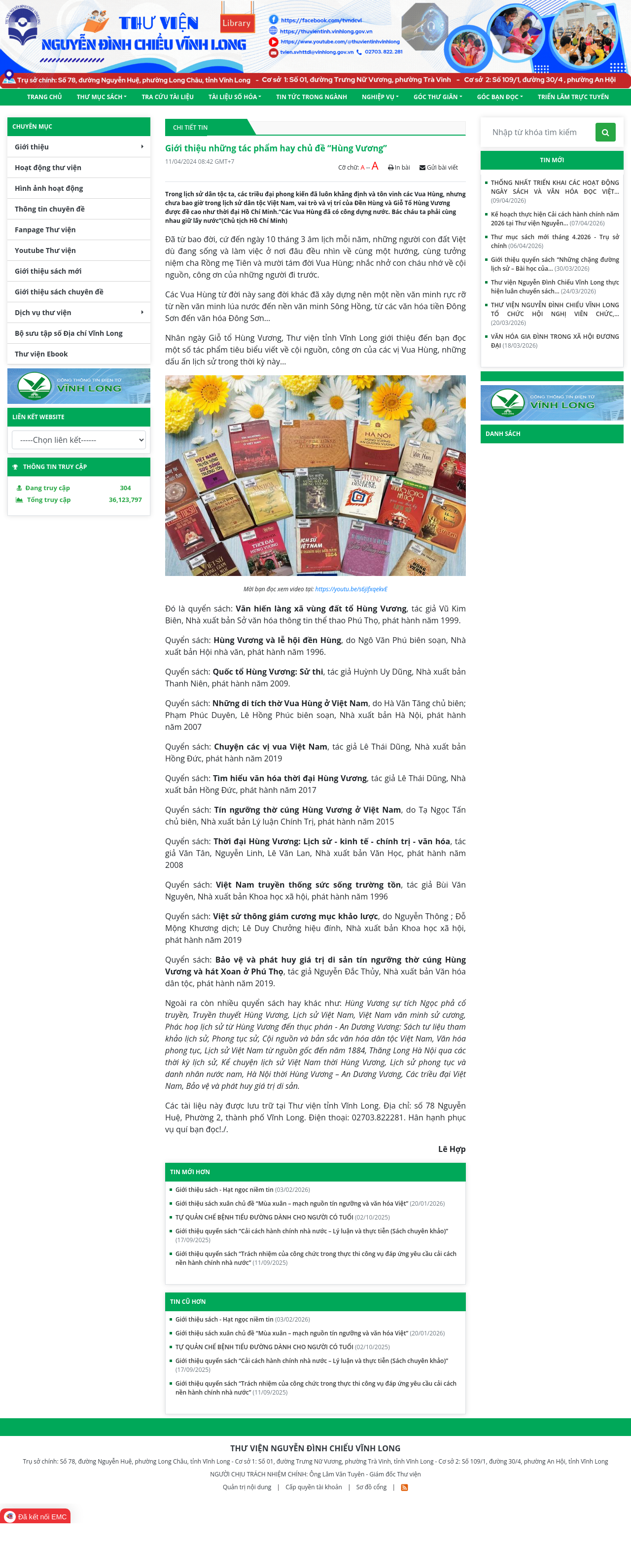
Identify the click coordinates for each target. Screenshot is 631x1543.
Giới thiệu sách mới (48, 271)
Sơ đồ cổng (371, 1487)
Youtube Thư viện (45, 250)
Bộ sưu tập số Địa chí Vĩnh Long (69, 333)
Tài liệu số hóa (233, 97)
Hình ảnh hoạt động (49, 188)
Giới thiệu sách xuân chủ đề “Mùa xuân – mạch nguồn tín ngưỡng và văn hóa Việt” (310, 1203)
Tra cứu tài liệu (167, 97)
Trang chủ (44, 97)
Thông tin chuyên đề (50, 209)
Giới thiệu (32, 146)
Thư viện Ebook (41, 354)
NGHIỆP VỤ (378, 97)
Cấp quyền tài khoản (314, 1487)
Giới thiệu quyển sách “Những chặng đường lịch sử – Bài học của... (555, 264)
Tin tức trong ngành (311, 97)
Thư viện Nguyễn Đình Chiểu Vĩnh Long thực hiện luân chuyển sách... (555, 286)
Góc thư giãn (436, 97)
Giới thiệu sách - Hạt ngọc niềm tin (242, 1189)
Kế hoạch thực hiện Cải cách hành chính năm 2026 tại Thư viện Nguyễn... (555, 218)
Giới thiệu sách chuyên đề (59, 291)
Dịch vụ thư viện (43, 312)
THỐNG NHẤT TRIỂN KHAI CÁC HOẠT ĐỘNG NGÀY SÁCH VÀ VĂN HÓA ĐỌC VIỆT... (555, 192)
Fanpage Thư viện (45, 229)
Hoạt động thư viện (48, 167)
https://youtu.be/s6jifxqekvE (351, 589)
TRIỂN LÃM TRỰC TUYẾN (573, 97)
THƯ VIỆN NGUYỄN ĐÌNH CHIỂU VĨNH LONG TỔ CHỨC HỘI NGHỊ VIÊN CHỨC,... (555, 314)
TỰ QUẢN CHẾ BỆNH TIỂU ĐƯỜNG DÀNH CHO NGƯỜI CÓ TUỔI (282, 1217)
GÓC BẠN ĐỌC (498, 97)
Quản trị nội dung (248, 1487)
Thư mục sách (100, 97)
